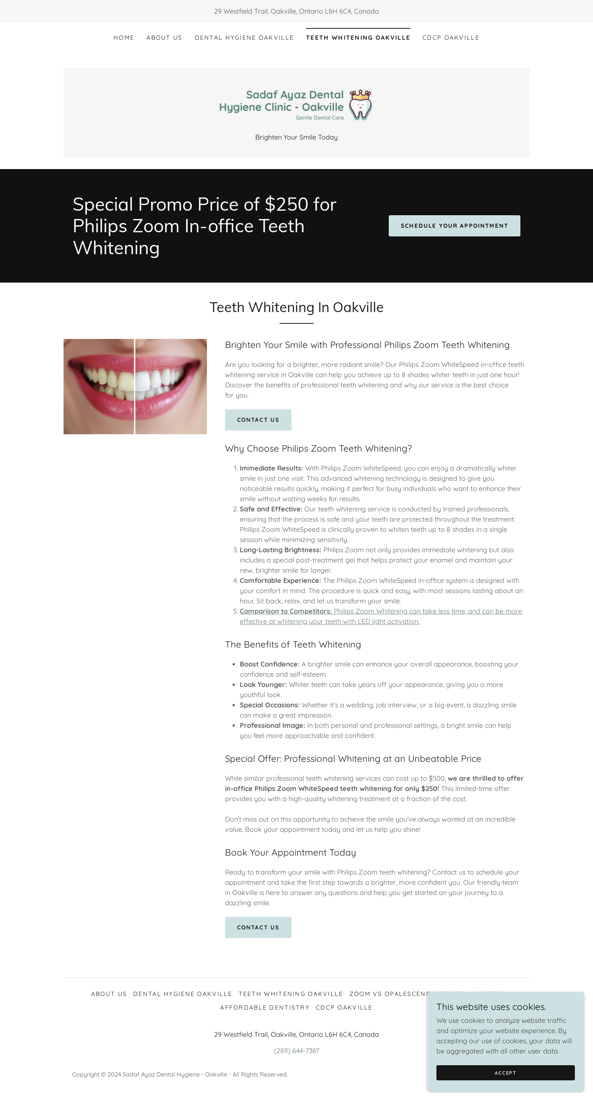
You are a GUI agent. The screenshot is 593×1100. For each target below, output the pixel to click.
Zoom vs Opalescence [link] (392, 994)
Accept (508, 1078)
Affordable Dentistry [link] (265, 1008)
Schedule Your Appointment (451, 226)
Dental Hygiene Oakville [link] (244, 37)
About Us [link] (164, 37)
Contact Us (260, 420)
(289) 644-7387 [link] (296, 1051)
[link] (296, 104)
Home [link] (123, 37)
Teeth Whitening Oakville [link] (358, 37)
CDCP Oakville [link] (451, 37)
